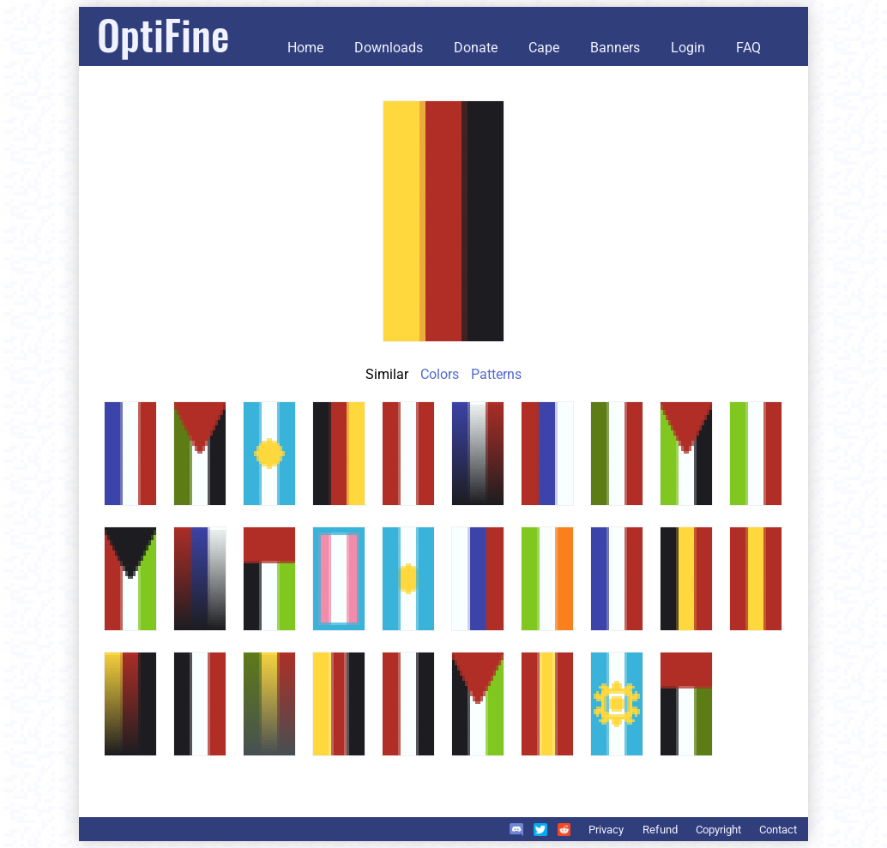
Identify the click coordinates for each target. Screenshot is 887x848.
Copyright (718, 829)
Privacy (606, 829)
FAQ (748, 47)
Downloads (388, 47)
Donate (476, 47)
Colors (439, 374)
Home (305, 47)
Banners (615, 47)
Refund (660, 829)
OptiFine (163, 33)
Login (688, 47)
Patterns (496, 374)
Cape (543, 47)
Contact (778, 829)
